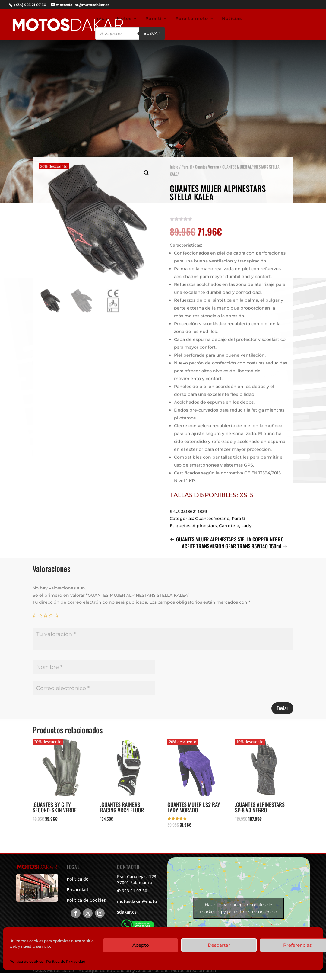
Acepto (140, 945)
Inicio (102, 18)
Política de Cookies (86, 900)
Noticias (232, 18)
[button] (146, 167)
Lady (246, 520)
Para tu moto (192, 18)
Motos (124, 18)
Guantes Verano (207, 161)
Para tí (153, 18)
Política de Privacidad (65, 961)
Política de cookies (26, 961)
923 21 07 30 (134, 891)
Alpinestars (204, 520)
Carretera (229, 520)
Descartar (219, 945)
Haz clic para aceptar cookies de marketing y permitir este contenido (238, 908)
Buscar (152, 33)
